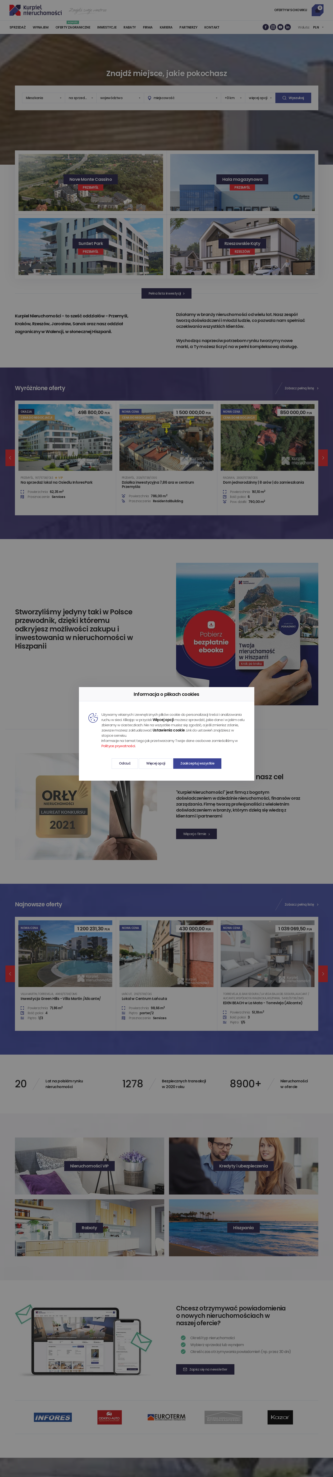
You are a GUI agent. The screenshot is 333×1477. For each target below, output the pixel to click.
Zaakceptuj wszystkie (197, 763)
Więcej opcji (155, 763)
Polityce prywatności (118, 745)
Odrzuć (125, 763)
